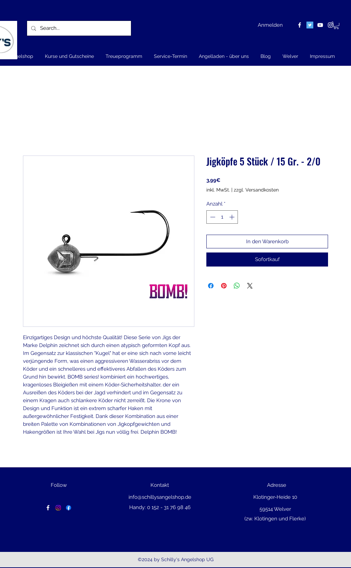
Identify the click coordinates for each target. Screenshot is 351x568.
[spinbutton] (222, 217)
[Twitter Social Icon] (309, 25)
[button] (336, 25)
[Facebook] (68, 507)
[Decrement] (212, 217)
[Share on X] (250, 286)
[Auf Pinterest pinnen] (224, 286)
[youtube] (320, 25)
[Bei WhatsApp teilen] (237, 286)
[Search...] (78, 28)
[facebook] (299, 25)
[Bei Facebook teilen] (211, 286)
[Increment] (232, 217)
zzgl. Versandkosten (256, 190)
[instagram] (330, 25)
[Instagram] (58, 507)
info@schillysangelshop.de (160, 497)
